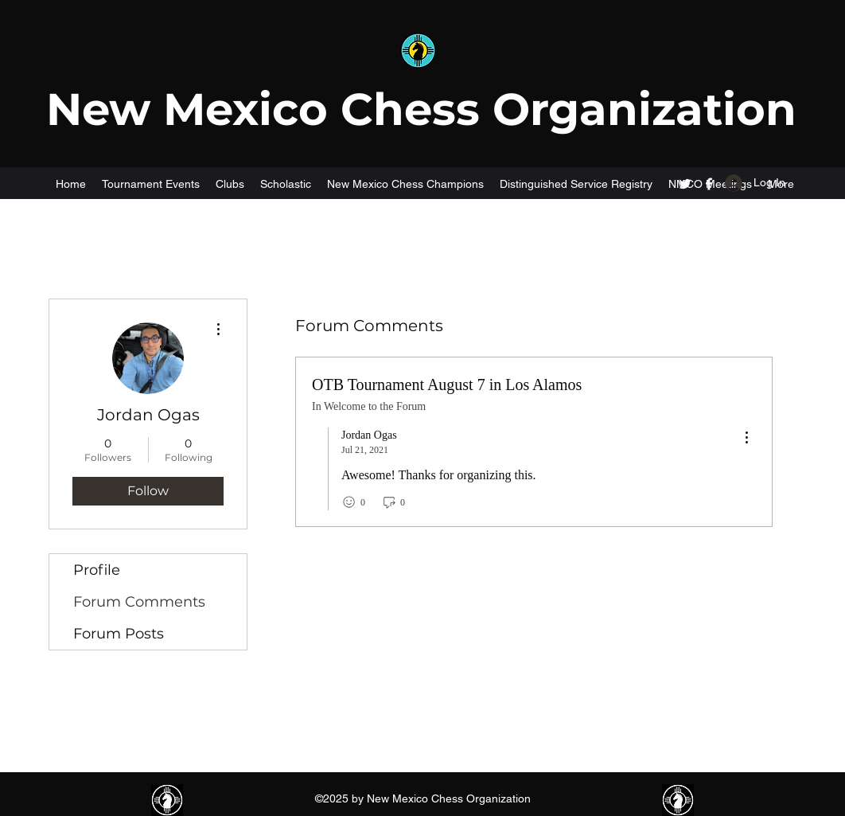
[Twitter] (685, 184)
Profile (96, 570)
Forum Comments (139, 602)
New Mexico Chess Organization (421, 109)
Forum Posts (118, 633)
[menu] (746, 438)
